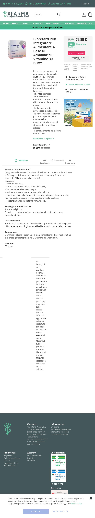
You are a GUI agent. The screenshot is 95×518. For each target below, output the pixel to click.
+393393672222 (41, 439)
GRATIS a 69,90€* (15, 3)
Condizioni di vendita (59, 434)
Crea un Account (34, 455)
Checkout (31, 460)
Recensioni (59, 160)
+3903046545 (32, 437)
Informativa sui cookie (60, 432)
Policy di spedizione (12, 458)
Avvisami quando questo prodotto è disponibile (86, 66)
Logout (30, 458)
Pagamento (8, 455)
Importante (70, 160)
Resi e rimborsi (10, 465)
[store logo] (17, 14)
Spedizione (44, 160)
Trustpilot (56, 488)
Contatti (7, 460)
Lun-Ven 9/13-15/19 (61, 3)
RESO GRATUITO (37, 3)
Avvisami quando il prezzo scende (75, 67)
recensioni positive (77, 84)
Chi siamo (55, 427)
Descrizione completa (43, 138)
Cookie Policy (76, 503)
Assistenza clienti (11, 463)
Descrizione (22, 160)
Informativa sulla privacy (61, 429)
